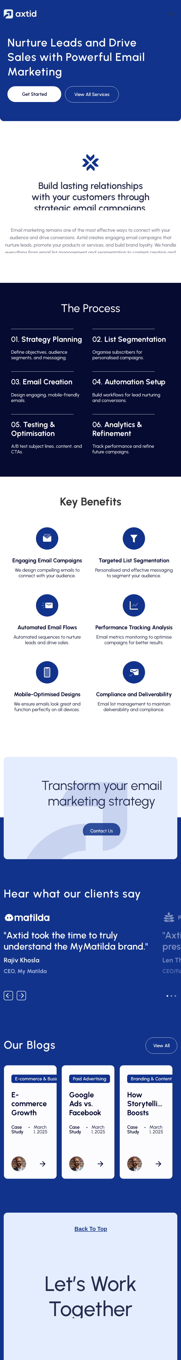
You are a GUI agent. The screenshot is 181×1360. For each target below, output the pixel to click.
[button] (171, 14)
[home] (20, 14)
